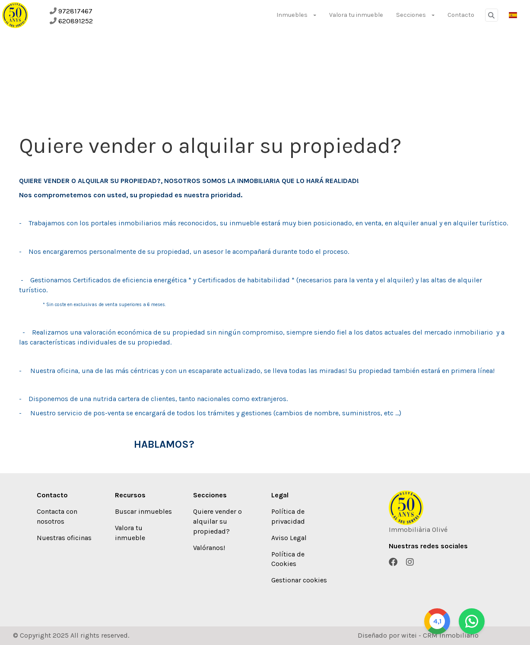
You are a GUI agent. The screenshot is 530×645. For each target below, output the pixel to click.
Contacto (460, 15)
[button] (513, 15)
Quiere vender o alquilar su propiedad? (217, 521)
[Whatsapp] (506, 621)
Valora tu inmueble (356, 15)
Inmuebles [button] (296, 15)
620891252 (75, 21)
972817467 (75, 11)
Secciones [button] (415, 15)
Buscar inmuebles (143, 511)
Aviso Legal (289, 538)
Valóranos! (209, 548)
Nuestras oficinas (64, 538)
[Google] (472, 621)
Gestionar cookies (299, 580)
